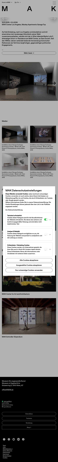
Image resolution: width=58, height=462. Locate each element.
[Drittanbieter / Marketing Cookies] (46, 249)
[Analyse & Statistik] (46, 234)
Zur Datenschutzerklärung (14, 210)
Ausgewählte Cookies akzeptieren (29, 265)
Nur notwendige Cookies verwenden (29, 270)
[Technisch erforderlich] (46, 219)
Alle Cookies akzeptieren (29, 260)
